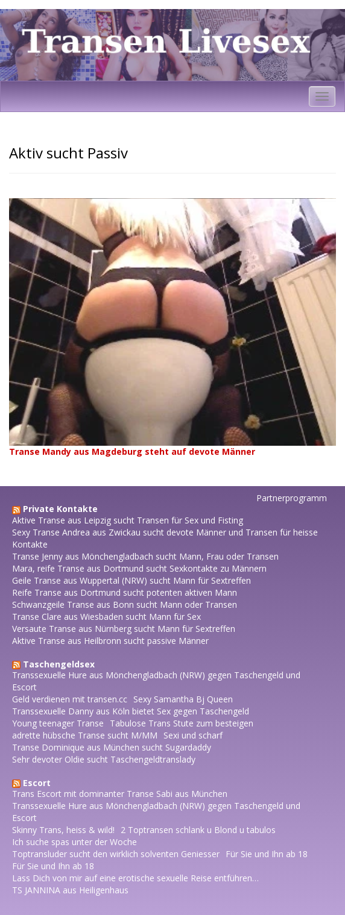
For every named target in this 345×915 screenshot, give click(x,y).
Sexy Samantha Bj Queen (183, 699)
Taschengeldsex (59, 664)
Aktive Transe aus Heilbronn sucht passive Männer (110, 640)
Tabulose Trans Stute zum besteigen (181, 723)
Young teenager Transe (58, 723)
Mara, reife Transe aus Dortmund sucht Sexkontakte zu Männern (139, 568)
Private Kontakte (60, 508)
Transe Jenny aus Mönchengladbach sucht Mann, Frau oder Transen (145, 556)
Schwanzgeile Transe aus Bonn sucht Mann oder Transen (124, 604)
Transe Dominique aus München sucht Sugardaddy (111, 747)
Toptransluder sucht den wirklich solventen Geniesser (116, 854)
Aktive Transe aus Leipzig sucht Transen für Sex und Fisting (127, 520)
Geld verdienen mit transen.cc (69, 699)
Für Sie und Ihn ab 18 (267, 854)
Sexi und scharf (193, 735)
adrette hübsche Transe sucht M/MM (84, 735)
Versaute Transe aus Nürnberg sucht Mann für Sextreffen (123, 628)
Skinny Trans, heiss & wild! (63, 829)
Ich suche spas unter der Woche (74, 842)
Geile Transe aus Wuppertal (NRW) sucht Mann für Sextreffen (131, 580)
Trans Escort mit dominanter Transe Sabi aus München (119, 793)
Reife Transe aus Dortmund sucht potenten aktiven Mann (124, 592)
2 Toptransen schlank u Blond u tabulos (198, 829)
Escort (37, 783)
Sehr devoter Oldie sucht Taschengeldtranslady (103, 759)
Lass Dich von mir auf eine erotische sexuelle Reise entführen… (135, 878)
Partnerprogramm (291, 498)
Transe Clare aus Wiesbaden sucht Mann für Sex (106, 616)
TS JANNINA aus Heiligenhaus (70, 890)
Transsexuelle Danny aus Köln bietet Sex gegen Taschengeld (130, 711)
